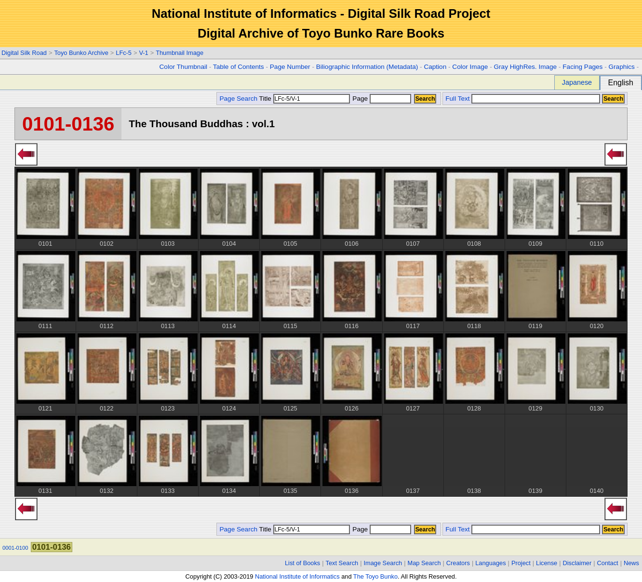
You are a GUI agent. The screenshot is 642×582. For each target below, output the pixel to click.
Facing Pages (582, 66)
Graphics (621, 66)
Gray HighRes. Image (525, 66)
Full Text (457, 98)
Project (521, 563)
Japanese (577, 82)
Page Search (238, 98)
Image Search (383, 563)
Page (381, 98)
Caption (435, 66)
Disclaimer (577, 563)
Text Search (342, 563)
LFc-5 (124, 52)
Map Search (424, 563)
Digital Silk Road (24, 52)
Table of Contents (238, 66)
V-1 (143, 52)
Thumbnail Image (179, 52)
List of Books (302, 563)
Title (304, 98)
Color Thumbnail (183, 66)
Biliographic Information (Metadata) (367, 66)
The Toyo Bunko (375, 576)
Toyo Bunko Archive (81, 52)
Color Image (470, 66)
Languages (490, 563)
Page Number (290, 66)
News (631, 563)
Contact (607, 563)
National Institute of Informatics (297, 576)
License (546, 563)
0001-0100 (15, 548)
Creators (458, 563)
